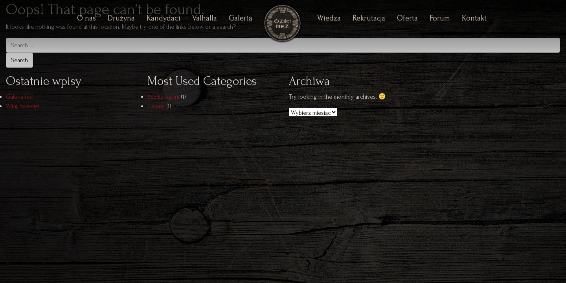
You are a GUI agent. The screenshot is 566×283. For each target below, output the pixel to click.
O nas (86, 18)
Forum (440, 18)
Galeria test (20, 96)
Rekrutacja (369, 18)
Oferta (407, 18)
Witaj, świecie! (22, 106)
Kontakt (474, 18)
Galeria (240, 18)
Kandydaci (163, 18)
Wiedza (329, 18)
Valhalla (204, 18)
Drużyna (121, 18)
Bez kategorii (163, 96)
